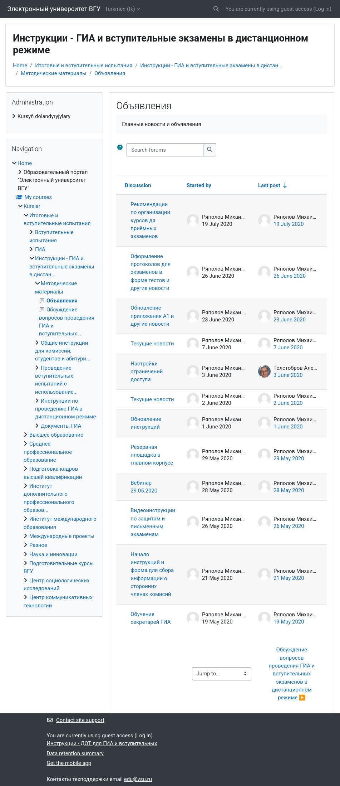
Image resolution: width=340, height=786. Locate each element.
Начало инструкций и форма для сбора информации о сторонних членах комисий (152, 574)
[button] (216, 9)
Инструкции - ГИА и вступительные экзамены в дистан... (211, 65)
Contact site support (75, 720)
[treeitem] (54, 116)
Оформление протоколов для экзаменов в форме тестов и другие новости (150, 272)
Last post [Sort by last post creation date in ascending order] (269, 185)
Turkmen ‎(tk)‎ (120, 9)
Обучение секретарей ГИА (150, 618)
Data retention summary (75, 753)
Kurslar (32, 206)
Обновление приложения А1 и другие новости (152, 316)
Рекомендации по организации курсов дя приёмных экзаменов (150, 220)
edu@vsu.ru (138, 779)
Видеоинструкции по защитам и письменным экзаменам (152, 522)
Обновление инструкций (145, 423)
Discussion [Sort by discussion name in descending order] (138, 185)
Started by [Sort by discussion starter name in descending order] (199, 185)
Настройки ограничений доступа (146, 371)
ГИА (40, 249)
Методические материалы (54, 73)
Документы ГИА (61, 426)
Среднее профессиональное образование (48, 452)
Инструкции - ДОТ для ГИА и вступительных (102, 743)
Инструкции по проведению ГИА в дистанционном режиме (65, 409)
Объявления (109, 73)
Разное (38, 545)
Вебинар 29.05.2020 (143, 487)
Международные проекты (61, 536)
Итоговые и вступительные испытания (83, 65)
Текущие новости (152, 343)
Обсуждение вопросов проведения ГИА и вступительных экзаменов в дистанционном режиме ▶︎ (292, 673)
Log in (322, 9)
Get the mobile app (69, 763)
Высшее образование (56, 435)
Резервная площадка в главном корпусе (151, 455)
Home (20, 65)
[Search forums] (165, 149)
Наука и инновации (53, 554)
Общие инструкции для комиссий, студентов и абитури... (62, 351)
